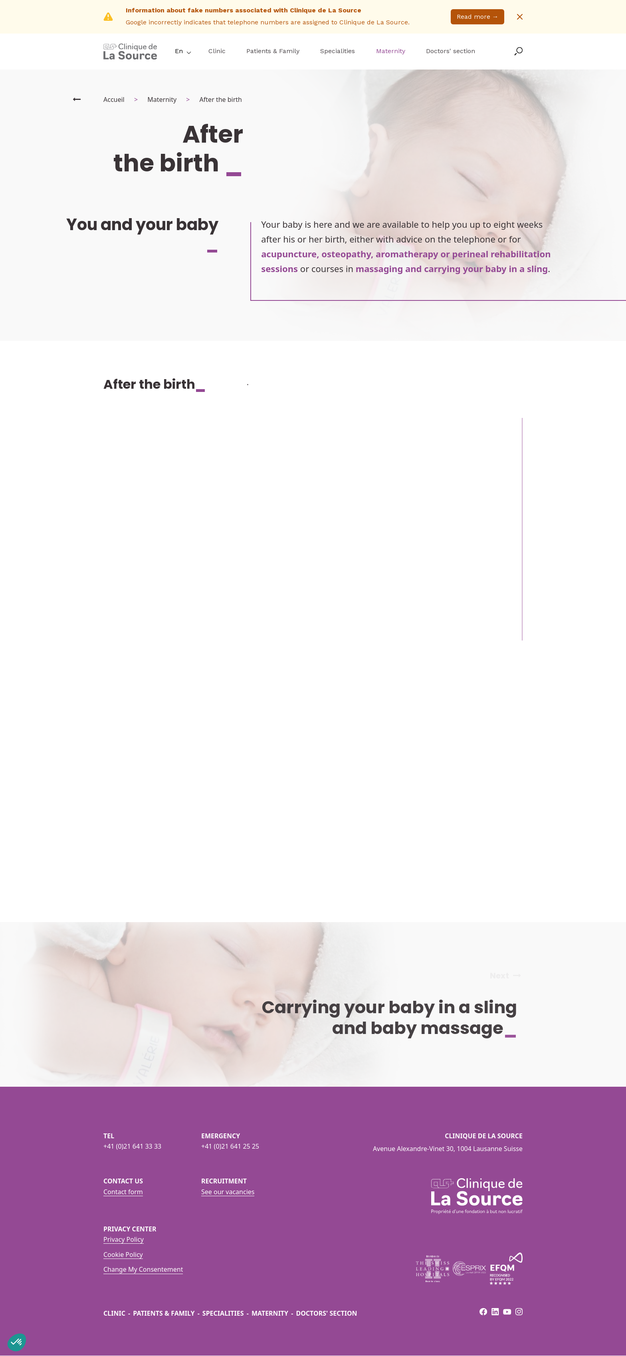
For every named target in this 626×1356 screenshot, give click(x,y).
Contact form (123, 1191)
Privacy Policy (123, 1239)
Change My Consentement (143, 1269)
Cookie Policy (123, 1254)
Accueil (114, 99)
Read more (478, 16)
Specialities (337, 51)
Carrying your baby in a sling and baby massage (395, 1017)
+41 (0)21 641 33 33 (132, 1146)
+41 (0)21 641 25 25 (230, 1146)
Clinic (217, 51)
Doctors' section (450, 51)
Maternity (390, 51)
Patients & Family (272, 51)
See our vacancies (227, 1191)
